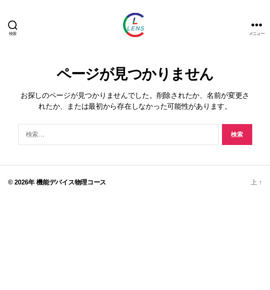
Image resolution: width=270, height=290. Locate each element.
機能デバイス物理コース (71, 182)
